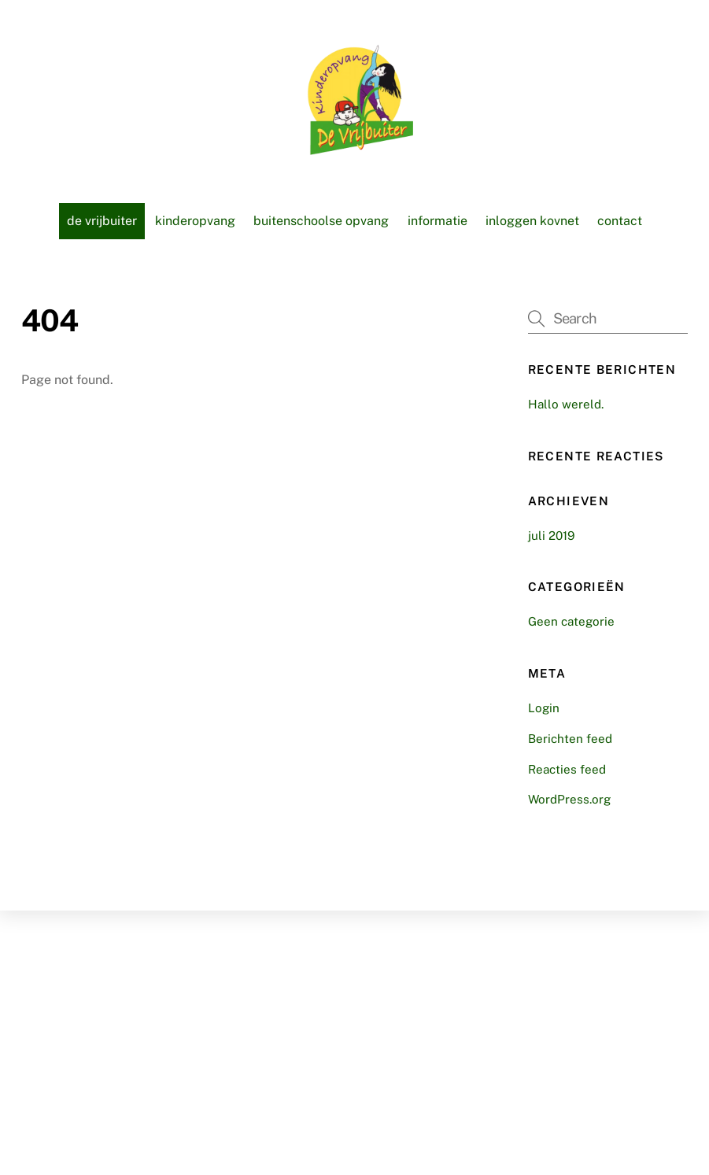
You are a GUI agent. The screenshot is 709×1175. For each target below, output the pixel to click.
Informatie (437, 220)
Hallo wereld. (566, 404)
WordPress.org (569, 799)
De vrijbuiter (102, 220)
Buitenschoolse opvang (321, 220)
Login (543, 708)
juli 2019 (551, 535)
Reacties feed (567, 769)
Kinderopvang (195, 220)
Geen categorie (571, 621)
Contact (619, 220)
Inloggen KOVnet (532, 220)
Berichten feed (570, 738)
